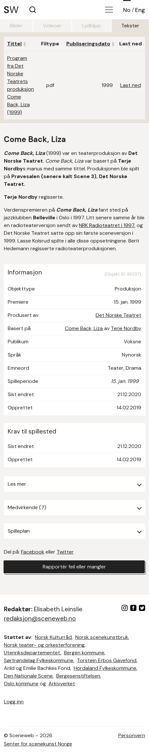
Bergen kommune (84, 652)
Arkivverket (61, 683)
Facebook (32, 551)
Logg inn (14, 701)
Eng (140, 10)
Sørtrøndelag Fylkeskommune (38, 660)
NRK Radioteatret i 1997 (106, 225)
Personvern (131, 735)
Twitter (65, 551)
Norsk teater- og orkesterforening (44, 645)
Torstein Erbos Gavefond (106, 660)
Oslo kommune (21, 683)
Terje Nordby (126, 328)
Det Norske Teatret (118, 315)
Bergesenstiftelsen (78, 675)
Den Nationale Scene (28, 675)
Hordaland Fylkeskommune (105, 668)
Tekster (130, 25)
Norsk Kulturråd (53, 637)
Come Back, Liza (84, 328)
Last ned (130, 85)
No (127, 10)
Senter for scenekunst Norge (38, 743)
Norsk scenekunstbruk (101, 637)
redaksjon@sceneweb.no (40, 618)
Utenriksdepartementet (32, 652)
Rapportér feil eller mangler (74, 566)
